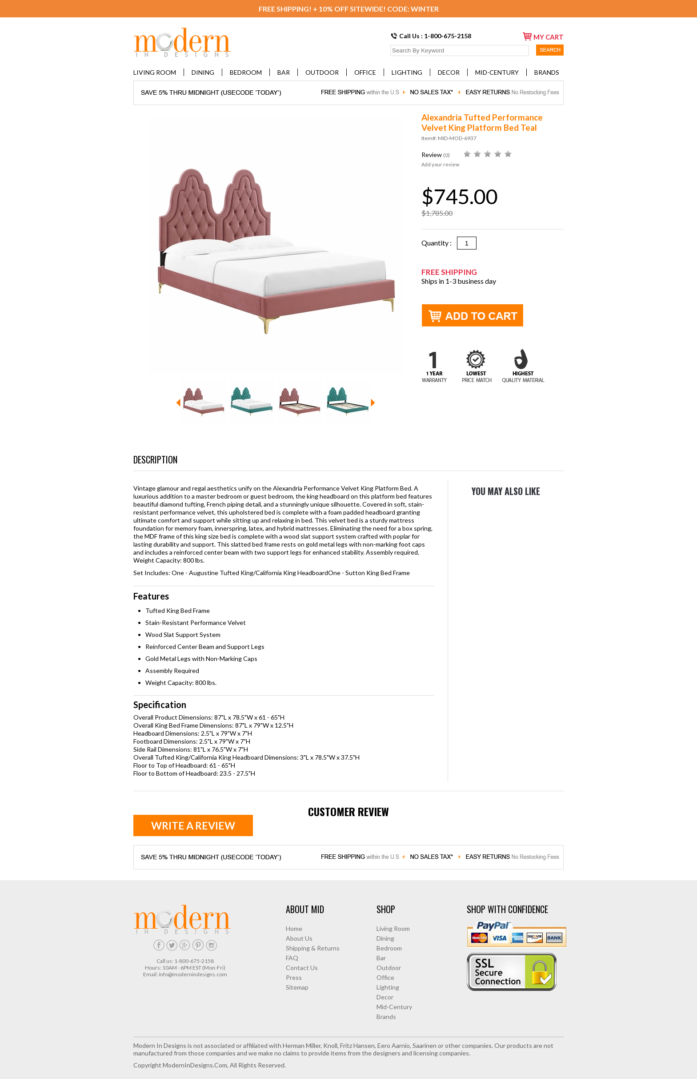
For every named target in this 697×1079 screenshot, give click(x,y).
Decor (449, 72)
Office (365, 72)
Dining (203, 72)
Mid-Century (497, 72)
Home (294, 928)
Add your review (440, 164)
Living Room (154, 72)
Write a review (193, 825)
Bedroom (246, 72)
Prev (178, 403)
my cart (543, 36)
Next (373, 403)
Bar (283, 72)
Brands (546, 72)
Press (294, 977)
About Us (299, 938)
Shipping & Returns (313, 948)
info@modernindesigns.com (193, 974)
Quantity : (439, 242)
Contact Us (302, 967)
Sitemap (297, 987)
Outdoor (322, 72)
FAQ (292, 958)
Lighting (407, 72)
